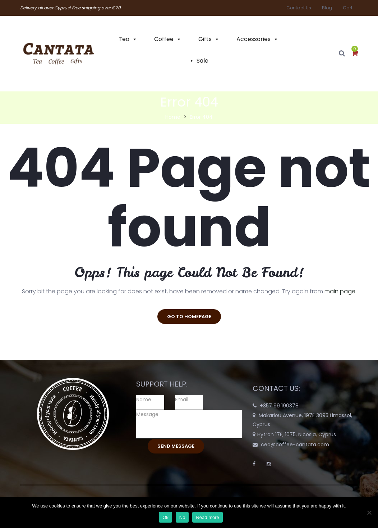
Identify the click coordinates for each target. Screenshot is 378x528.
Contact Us (298, 8)
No (182, 517)
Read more (207, 517)
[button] (355, 53)
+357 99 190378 (279, 405)
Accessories (253, 39)
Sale (202, 61)
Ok (165, 517)
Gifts (205, 39)
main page (339, 291)
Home (172, 117)
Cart (347, 8)
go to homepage (189, 316)
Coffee (164, 39)
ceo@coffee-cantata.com (295, 444)
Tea (124, 39)
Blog (327, 8)
